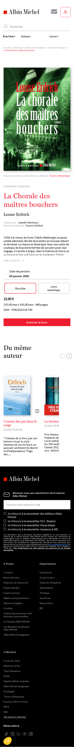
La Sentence (53, 421)
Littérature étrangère (36, 47)
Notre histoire (11, 577)
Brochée (20, 288)
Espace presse (12, 592)
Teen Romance (12, 670)
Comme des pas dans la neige (20, 423)
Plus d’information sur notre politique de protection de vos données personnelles (37, 549)
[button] (7, 741)
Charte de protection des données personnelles (18, 615)
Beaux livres (46, 603)
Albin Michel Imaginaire (16, 634)
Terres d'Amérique (59, 175)
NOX (6, 706)
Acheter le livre (36, 322)
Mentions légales (13, 603)
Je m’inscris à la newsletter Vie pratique (31, 525)
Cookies (8, 608)
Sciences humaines (50, 582)
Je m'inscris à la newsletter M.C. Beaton (32, 521)
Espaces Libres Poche (16, 701)
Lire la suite (14, 260)
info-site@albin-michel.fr (58, 544)
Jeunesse (45, 598)
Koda (6, 675)
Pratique (44, 592)
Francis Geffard (34, 225)
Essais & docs (47, 577)
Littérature (18, 47)
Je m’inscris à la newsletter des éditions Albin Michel (35, 515)
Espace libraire (12, 587)
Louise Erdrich (16, 214)
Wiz (6, 711)
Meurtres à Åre (12, 665)
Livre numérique (53, 288)
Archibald (9, 691)
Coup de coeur (12, 660)
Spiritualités (46, 587)
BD (41, 608)
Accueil (7, 47)
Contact (8, 572)
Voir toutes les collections (15, 717)
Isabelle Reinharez (28, 222)
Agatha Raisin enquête (16, 681)
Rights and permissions (16, 598)
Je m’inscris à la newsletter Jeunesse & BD (33, 529)
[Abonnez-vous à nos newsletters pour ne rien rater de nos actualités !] (53, 11)
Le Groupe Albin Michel (16, 621)
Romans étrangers (57, 47)
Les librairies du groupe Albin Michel (16, 628)
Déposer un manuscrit (16, 582)
